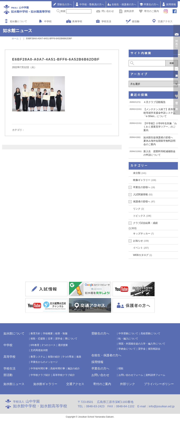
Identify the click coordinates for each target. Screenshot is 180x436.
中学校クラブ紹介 (40, 375)
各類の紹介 (54, 356)
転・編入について (128, 338)
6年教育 (35, 345)
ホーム (15, 38)
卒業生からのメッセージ (44, 362)
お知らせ (141, 240)
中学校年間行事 (39, 368)
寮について (71, 338)
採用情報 (169, 4)
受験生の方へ (62, 4)
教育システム (38, 356)
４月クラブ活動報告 (154, 102)
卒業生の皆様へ (144, 187)
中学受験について (128, 333)
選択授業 (63, 345)
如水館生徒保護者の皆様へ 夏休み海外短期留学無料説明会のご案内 (159, 141)
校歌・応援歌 (38, 338)
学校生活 (106, 21)
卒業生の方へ (149, 4)
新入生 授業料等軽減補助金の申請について (159, 153)
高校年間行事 (57, 368)
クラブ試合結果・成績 (145, 223)
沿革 (50, 338)
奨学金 (59, 338)
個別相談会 (154, 348)
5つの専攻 (68, 356)
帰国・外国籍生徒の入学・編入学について (141, 343)
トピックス (142, 215)
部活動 (135, 21)
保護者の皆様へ (144, 201)
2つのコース (49, 345)
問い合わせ (105, 11)
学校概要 (48, 333)
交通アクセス (165, 21)
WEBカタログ (142, 255)
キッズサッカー (143, 233)
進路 (78, 356)
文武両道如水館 (39, 350)
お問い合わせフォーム (130, 375)
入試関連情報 (142, 194)
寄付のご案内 (149, 11)
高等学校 (77, 21)
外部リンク (127, 384)
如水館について (18, 21)
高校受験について (150, 333)
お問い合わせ (100, 375)
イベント (141, 247)
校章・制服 (61, 333)
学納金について (127, 348)
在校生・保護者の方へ (121, 4)
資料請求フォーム (155, 375)
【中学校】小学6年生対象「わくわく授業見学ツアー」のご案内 (160, 127)
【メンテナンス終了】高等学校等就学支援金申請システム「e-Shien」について (159, 113)
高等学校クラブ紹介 (64, 375)
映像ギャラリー (144, 180)
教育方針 (35, 333)
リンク (138, 208)
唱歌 (120, 368)
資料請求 (126, 11)
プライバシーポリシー (159, 384)
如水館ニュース (14, 384)
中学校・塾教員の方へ (89, 4)
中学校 (48, 21)
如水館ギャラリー (45, 384)
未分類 (139, 173)
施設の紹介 (74, 368)
